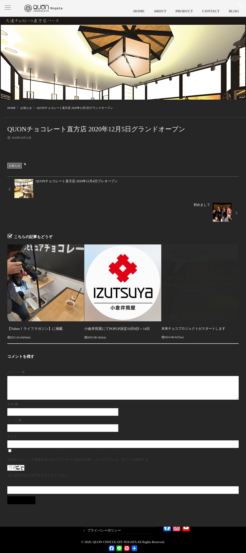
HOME (158, 15)
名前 (12, 385)
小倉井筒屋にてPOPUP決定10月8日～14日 (115, 309)
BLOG (236, 15)
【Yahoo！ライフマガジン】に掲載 (33, 309)
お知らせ (14, 170)
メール (14, 401)
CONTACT (217, 15)
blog (90, 524)
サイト (12, 417)
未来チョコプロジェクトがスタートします (193, 309)
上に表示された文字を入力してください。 (39, 456)
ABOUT (174, 15)
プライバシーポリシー (104, 530)
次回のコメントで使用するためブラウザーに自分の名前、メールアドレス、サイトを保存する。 (79, 440)
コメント (16, 353)
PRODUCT (195, 15)
